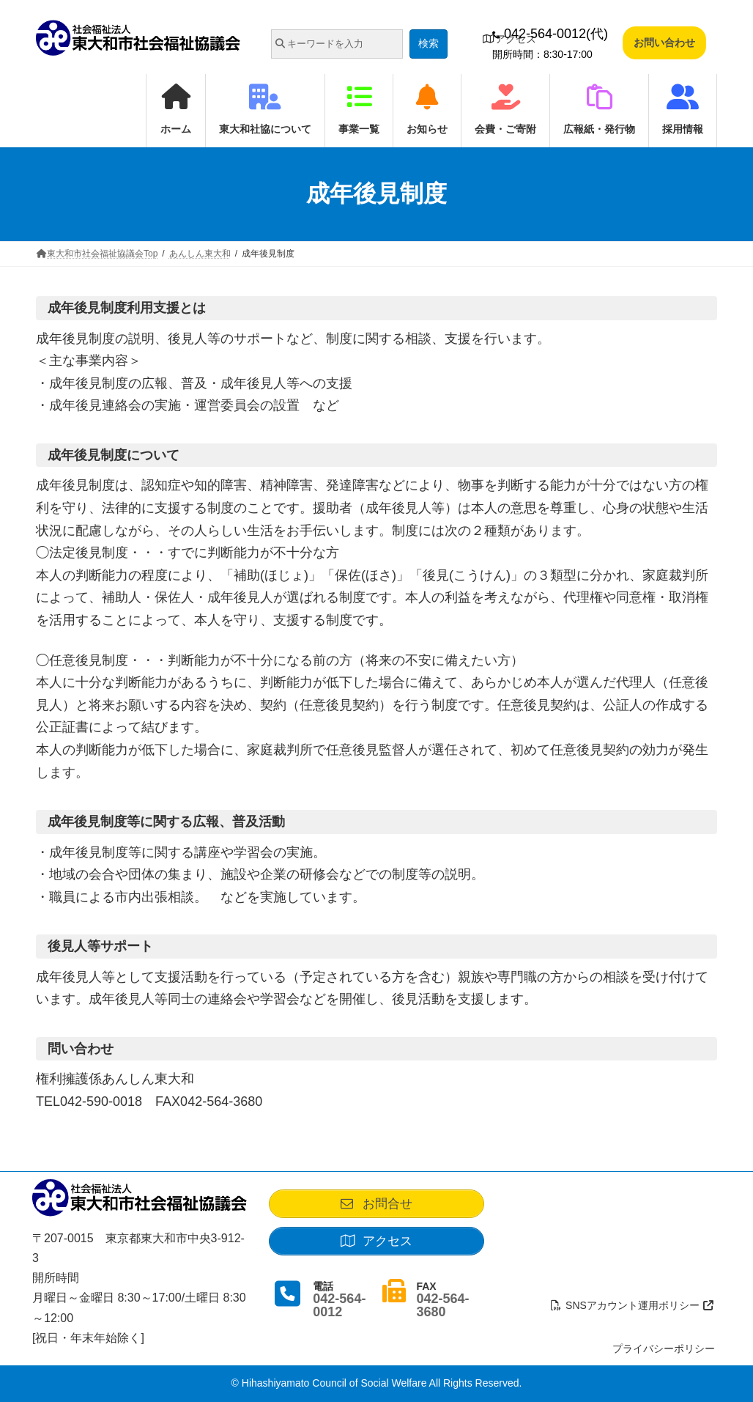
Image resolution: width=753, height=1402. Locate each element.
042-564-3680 (442, 1313)
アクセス (509, 39)
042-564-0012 (339, 1313)
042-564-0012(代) (550, 33)
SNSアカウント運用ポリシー (633, 1305)
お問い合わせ (664, 42)
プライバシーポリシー (663, 1348)
